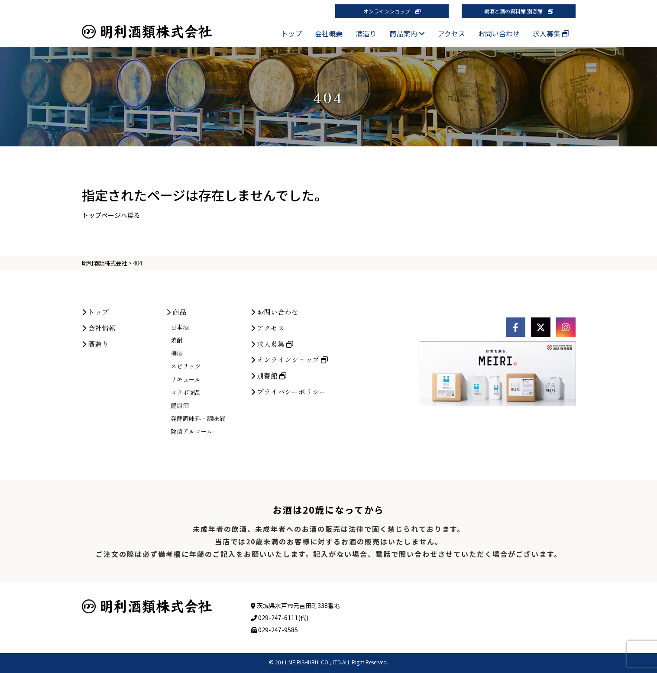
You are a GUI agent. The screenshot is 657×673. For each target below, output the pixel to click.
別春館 (268, 375)
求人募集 (551, 33)
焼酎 (177, 340)
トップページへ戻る (111, 215)
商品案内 (407, 33)
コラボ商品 (186, 392)
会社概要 (329, 33)
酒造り (366, 33)
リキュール (186, 379)
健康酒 (180, 405)
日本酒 (180, 327)
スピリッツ (186, 366)
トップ (291, 33)
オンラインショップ (392, 11)
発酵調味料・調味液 (198, 418)
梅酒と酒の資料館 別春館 (518, 11)
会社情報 (99, 328)
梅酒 (177, 353)
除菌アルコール (192, 431)
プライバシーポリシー (288, 391)
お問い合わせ (499, 33)
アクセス (451, 33)
